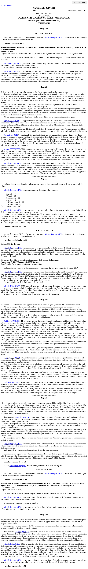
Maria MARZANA (11, 71)
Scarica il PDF (6, 5)
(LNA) (22, 121)
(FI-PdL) (21, 135)
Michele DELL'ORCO (12, 286)
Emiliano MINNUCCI (12, 321)
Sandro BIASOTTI (11, 135)
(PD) (22, 321)
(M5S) (20, 71)
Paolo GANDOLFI (11, 382)
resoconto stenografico (18, 466)
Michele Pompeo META (53, 38)
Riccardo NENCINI (22, 417)
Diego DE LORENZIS (12, 358)
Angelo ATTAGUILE (11, 121)
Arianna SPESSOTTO (12, 149)
